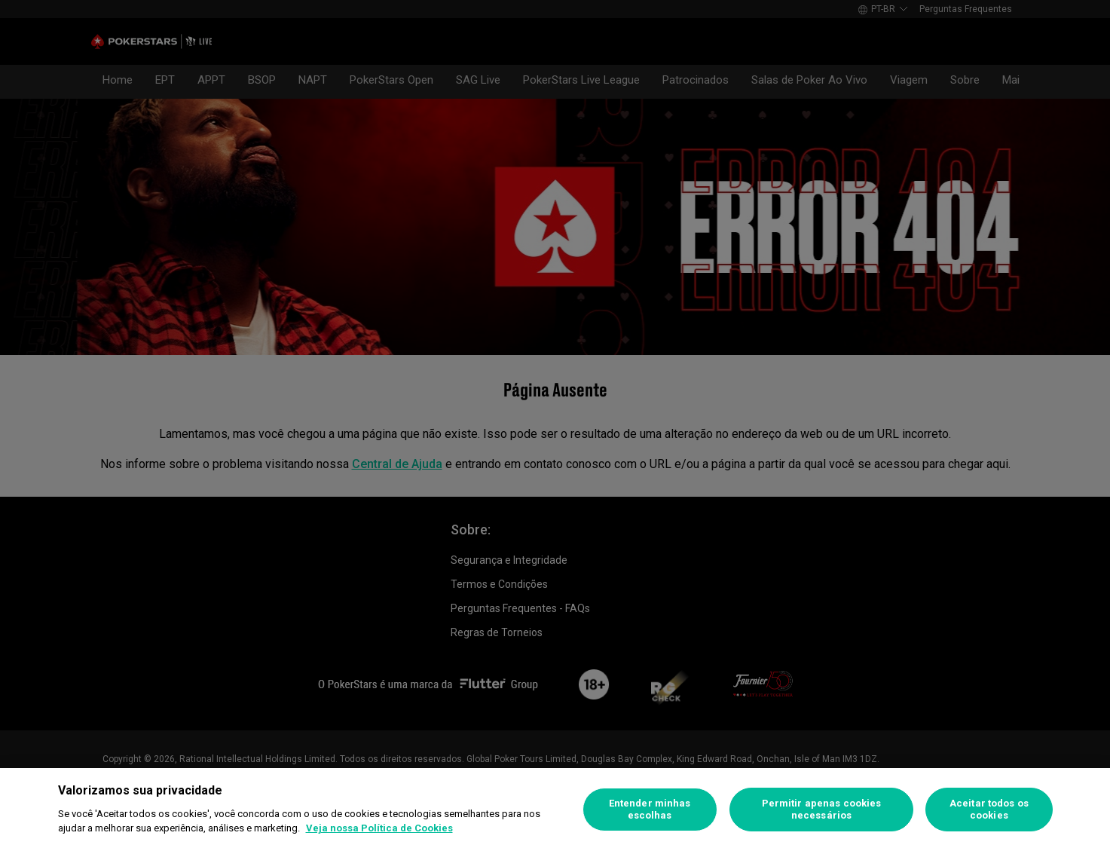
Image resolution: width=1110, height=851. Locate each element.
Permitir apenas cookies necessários (822, 809)
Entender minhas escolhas (650, 809)
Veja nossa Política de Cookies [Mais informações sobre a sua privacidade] (379, 828)
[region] (555, 809)
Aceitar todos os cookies (989, 809)
